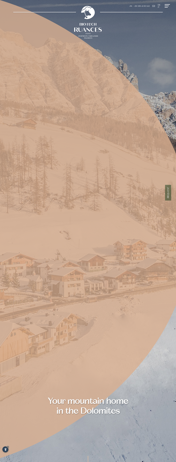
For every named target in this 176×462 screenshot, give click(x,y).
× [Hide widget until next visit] (7, 447)
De (159, 5)
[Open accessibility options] (5, 449)
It (158, 7)
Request (168, 192)
